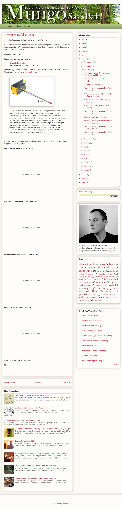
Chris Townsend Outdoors (92, 316)
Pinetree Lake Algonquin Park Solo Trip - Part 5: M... (98, 122)
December (88, 62)
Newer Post (9, 382)
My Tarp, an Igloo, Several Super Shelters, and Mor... (97, 74)
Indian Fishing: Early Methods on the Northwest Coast (35, 478)
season (114, 295)
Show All (115, 365)
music (111, 285)
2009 (84, 55)
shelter (82, 297)
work (96, 300)
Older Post (66, 382)
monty (99, 284)
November (88, 66)
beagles (112, 264)
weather (115, 297)
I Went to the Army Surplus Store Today (97, 80)
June (86, 151)
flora (89, 279)
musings (84, 288)
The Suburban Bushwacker (92, 321)
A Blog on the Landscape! (92, 331)
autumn (102, 264)
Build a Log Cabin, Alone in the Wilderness (31, 408)
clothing (81, 274)
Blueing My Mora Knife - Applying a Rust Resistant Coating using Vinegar (42, 429)
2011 (83, 47)
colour (90, 274)
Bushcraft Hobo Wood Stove (25, 441)
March (86, 162)
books (91, 268)
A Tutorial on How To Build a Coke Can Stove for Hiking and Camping (41, 453)
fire (113, 277)
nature (101, 288)
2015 (83, 43)
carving (112, 271)
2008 (84, 59)
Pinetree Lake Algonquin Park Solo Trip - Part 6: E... (98, 112)
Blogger (65, 504)
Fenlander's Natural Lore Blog (94, 351)
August (87, 143)
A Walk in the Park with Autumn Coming (96, 106)
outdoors (109, 291)
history (87, 285)
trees (106, 297)
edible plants (106, 273)
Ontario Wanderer (89, 356)
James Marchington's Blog (92, 361)
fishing (81, 279)
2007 (84, 175)
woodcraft (86, 300)
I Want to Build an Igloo (93, 84)
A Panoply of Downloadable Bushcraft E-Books (22, 420)
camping (84, 271)
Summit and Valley (89, 346)
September (88, 139)
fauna (106, 277)
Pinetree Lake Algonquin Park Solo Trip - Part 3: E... (98, 133)
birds (81, 267)
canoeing (101, 271)
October (87, 70)
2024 (84, 39)
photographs (87, 294)
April (86, 158)
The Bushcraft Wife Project (92, 326)
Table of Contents (24, 26)
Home (9, 26)
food (98, 279)
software (97, 297)
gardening (101, 282)
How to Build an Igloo (17, 63)
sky (91, 298)
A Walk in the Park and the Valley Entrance (97, 101)
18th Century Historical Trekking (95, 341)
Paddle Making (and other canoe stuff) (97, 336)
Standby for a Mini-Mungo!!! (95, 117)
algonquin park (86, 264)
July (85, 147)
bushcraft (104, 267)
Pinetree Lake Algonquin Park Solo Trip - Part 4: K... (98, 127)
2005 (84, 182)
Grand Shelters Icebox (27, 72)
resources (105, 295)
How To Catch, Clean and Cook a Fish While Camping (35, 466)
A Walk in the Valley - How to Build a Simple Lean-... (98, 95)
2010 (84, 51)
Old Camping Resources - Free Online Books (32, 395)
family (97, 277)
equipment (84, 276)
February (87, 166)
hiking (115, 282)
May (86, 154)
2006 (84, 178)
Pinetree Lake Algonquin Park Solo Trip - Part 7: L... (98, 89)
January (87, 170)
